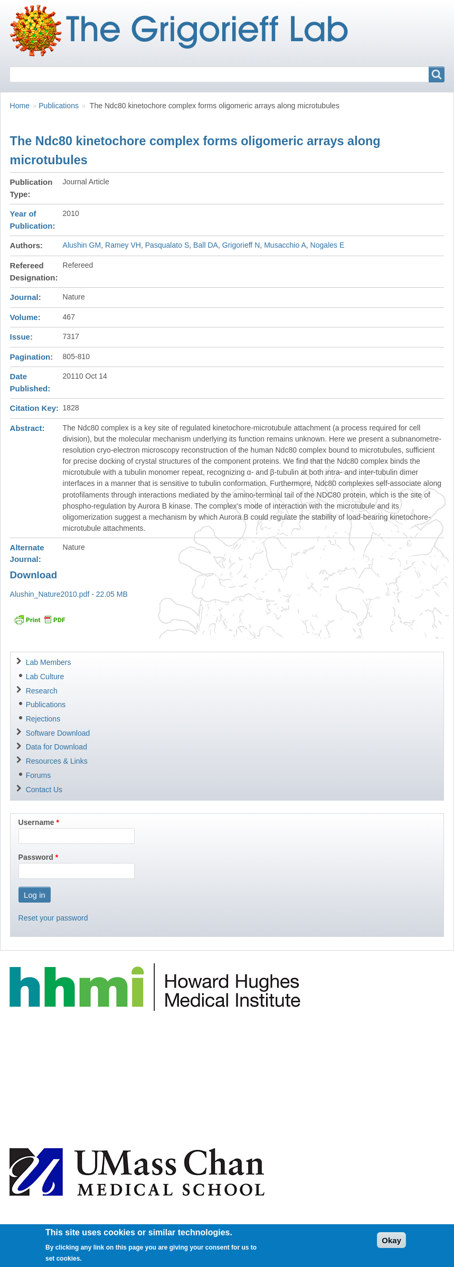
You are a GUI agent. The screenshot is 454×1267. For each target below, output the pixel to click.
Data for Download (56, 747)
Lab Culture (45, 676)
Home (20, 105)
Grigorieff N (241, 245)
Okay (391, 1244)
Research (42, 691)
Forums (38, 775)
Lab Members (48, 662)
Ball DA (205, 245)
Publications (59, 105)
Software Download (58, 733)
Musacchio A (285, 245)
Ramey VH (123, 245)
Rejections (43, 719)
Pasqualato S (167, 245)
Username (36, 822)
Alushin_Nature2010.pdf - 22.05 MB (69, 594)
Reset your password (53, 918)
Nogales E (327, 245)
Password (35, 857)
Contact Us (44, 789)
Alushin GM (82, 245)
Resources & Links (57, 761)
